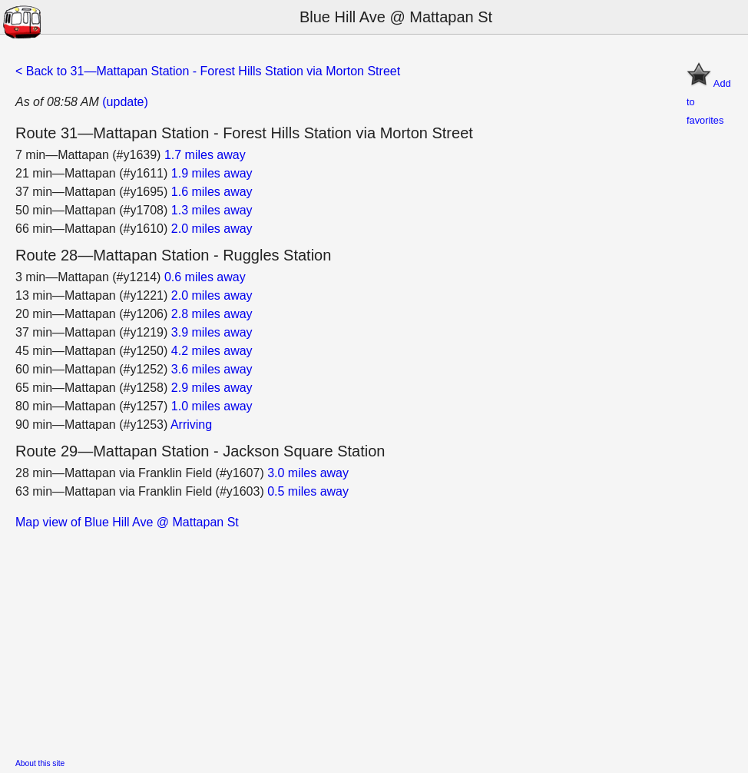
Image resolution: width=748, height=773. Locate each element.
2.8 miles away (212, 313)
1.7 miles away (205, 154)
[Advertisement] (374, 639)
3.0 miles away (308, 472)
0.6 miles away (205, 277)
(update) (125, 101)
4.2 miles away (212, 350)
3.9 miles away (212, 332)
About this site (40, 763)
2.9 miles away (212, 387)
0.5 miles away (308, 491)
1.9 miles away (212, 173)
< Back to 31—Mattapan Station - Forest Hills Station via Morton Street (207, 71)
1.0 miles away (212, 406)
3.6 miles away (212, 369)
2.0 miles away (212, 228)
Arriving (191, 424)
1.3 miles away (212, 210)
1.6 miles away (212, 191)
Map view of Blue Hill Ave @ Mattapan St (127, 522)
